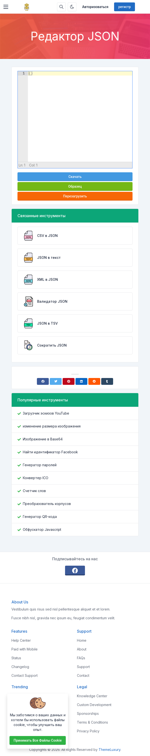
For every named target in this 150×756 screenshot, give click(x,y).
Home (81, 640)
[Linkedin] (81, 381)
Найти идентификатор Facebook (50, 452)
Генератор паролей (40, 465)
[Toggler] (6, 7)
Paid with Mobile (24, 649)
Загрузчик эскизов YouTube (46, 413)
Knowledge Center (92, 696)
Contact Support (24, 675)
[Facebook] (43, 381)
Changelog (20, 667)
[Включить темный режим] (72, 6)
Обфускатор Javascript (42, 529)
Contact (83, 675)
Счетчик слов (34, 491)
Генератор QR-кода (40, 516)
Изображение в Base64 (43, 439)
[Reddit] (94, 381)
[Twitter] (56, 381)
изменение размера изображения (52, 426)
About (81, 649)
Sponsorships (88, 713)
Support (83, 667)
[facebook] (75, 570)
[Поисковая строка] (61, 6)
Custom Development (94, 705)
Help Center (21, 640)
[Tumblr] (107, 381)
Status (16, 658)
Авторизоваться (95, 7)
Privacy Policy (88, 731)
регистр (124, 7)
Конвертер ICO (35, 478)
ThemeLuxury (109, 749)
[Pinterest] (69, 381)
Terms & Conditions (92, 722)
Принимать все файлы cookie (38, 740)
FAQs (81, 658)
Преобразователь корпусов (47, 504)
